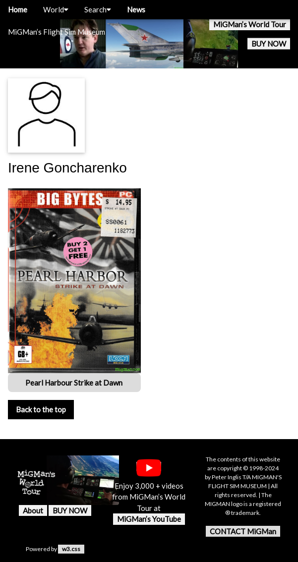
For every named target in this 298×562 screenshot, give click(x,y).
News (136, 9)
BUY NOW (268, 43)
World (55, 9)
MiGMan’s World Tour (249, 24)
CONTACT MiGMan (243, 531)
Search (97, 9)
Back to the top (41, 409)
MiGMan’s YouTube (149, 518)
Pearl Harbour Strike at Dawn (74, 382)
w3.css (71, 549)
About (33, 510)
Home (17, 9)
